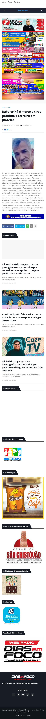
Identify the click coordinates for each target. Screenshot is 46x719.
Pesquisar (41, 10)
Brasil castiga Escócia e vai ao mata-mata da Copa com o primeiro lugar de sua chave (21, 317)
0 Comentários (26, 125)
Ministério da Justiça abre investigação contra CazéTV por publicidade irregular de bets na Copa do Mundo (22, 366)
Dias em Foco (23, 10)
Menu (4, 10)
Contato (17, 2)
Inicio (4, 2)
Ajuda (10, 2)
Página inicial (6, 107)
